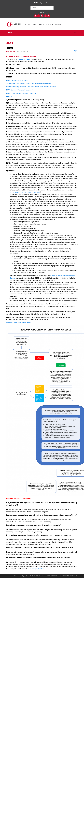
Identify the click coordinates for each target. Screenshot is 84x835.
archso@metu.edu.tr (37, 569)
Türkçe (42, 12)
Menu (42, 33)
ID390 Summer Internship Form (17, 80)
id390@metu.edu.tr (25, 59)
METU (36, 3)
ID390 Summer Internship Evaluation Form (20, 90)
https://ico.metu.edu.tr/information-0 (18, 323)
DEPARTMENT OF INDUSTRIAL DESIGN (44, 24)
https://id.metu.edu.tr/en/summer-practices (25, 192)
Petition (9, 96)
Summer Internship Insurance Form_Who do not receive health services (31, 87)
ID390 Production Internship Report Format (21, 93)
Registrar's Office (45, 3)
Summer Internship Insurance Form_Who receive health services (28, 83)
